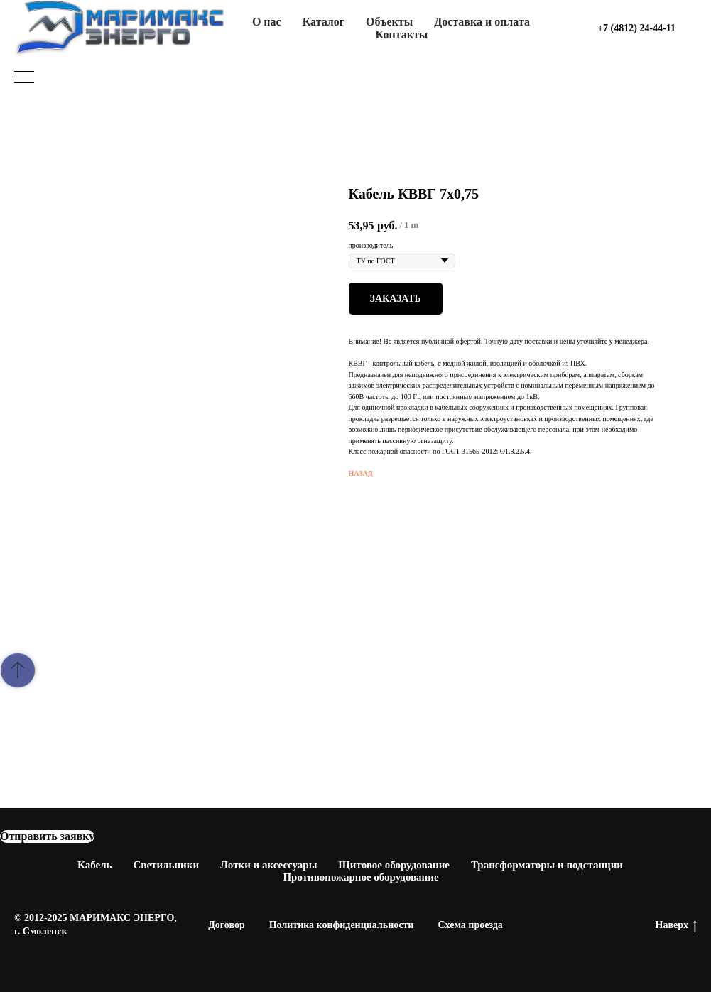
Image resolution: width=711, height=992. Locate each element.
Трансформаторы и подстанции (547, 865)
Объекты (389, 22)
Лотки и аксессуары (268, 865)
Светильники (167, 865)
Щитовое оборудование (394, 865)
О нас (266, 22)
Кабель (94, 865)
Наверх (676, 926)
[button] (47, 836)
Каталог (323, 22)
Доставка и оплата (482, 22)
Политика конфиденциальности (341, 925)
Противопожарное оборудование (360, 877)
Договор (226, 925)
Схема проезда (470, 925)
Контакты (402, 34)
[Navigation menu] (24, 78)
